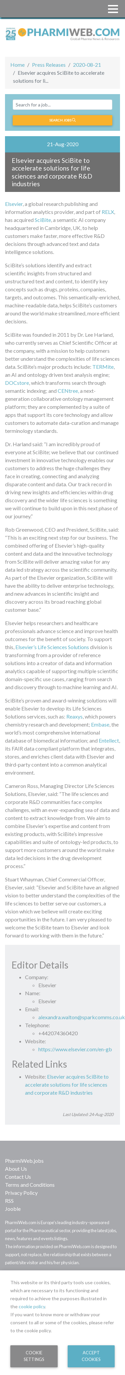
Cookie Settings (34, 1356)
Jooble (13, 1208)
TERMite (103, 366)
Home (17, 64)
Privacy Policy (21, 1192)
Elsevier (14, 204)
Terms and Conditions (30, 1184)
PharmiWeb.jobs (24, 1160)
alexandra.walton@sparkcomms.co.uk (81, 1017)
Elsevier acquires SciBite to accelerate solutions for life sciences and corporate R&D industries (67, 1084)
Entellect (109, 740)
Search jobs (62, 120)
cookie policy (32, 1306)
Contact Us (18, 1176)
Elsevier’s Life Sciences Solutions (52, 647)
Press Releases (49, 64)
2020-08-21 (87, 64)
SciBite (43, 220)
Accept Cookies (91, 1356)
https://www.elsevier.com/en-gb (75, 1049)
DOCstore (17, 382)
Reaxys (74, 716)
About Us (16, 1168)
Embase (100, 724)
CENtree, (68, 390)
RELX (108, 212)
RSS (9, 1200)
